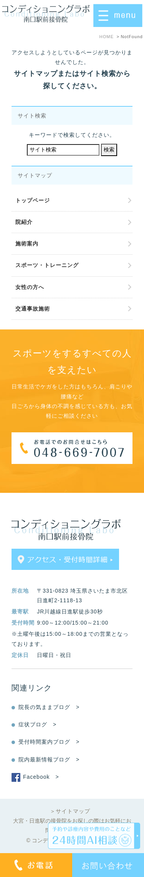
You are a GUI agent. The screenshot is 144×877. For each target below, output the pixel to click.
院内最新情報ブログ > (48, 759)
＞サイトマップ (70, 811)
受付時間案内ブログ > (48, 742)
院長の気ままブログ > (48, 707)
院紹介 (24, 222)
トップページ (32, 200)
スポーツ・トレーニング (47, 265)
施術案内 (26, 243)
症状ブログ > (37, 724)
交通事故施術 (32, 309)
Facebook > (41, 777)
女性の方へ (29, 287)
